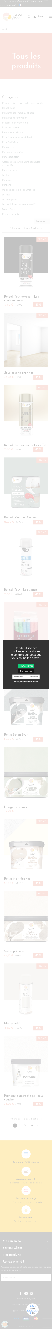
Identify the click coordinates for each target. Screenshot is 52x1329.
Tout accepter (26, 666)
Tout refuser (26, 671)
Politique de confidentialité (26, 681)
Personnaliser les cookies (26, 676)
